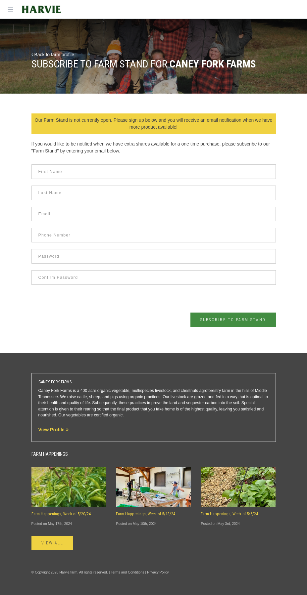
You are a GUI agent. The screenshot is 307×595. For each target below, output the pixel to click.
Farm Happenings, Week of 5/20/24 (61, 514)
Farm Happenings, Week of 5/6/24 (229, 514)
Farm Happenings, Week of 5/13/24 (145, 514)
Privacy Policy (158, 572)
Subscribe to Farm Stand (233, 320)
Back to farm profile (53, 54)
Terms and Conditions (127, 572)
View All (52, 543)
